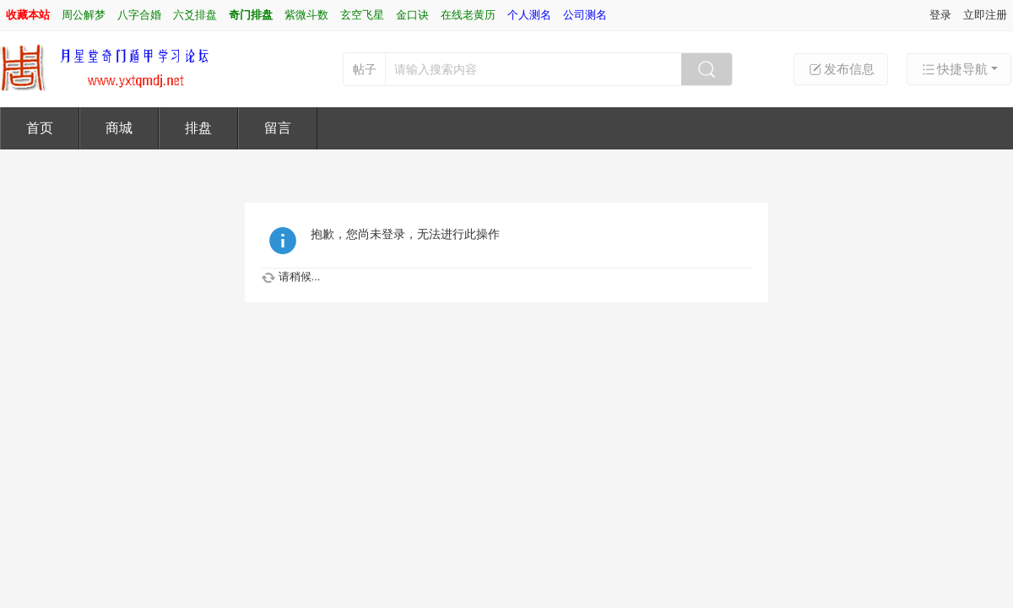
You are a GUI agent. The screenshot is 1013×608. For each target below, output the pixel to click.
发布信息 (841, 69)
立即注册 (985, 14)
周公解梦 (84, 14)
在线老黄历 (468, 14)
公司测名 (585, 14)
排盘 (198, 128)
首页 (39, 128)
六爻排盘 (195, 14)
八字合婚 (139, 14)
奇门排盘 (251, 14)
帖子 (364, 69)
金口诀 (412, 14)
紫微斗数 (306, 14)
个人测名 (529, 14)
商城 (119, 128)
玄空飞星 (362, 14)
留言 (277, 128)
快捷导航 (954, 69)
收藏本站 (28, 14)
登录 (940, 14)
